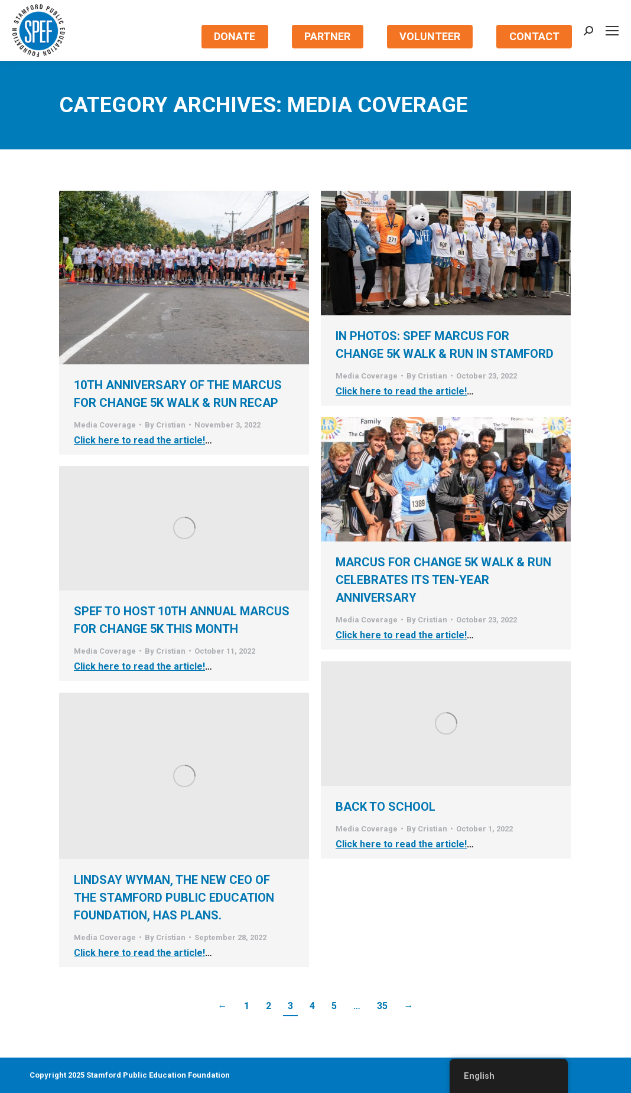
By (165, 424)
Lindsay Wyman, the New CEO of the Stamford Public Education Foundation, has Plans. (174, 897)
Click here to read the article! (139, 440)
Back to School (385, 807)
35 (382, 1006)
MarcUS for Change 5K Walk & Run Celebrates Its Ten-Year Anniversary (443, 580)
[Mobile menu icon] (612, 31)
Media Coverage (105, 424)
